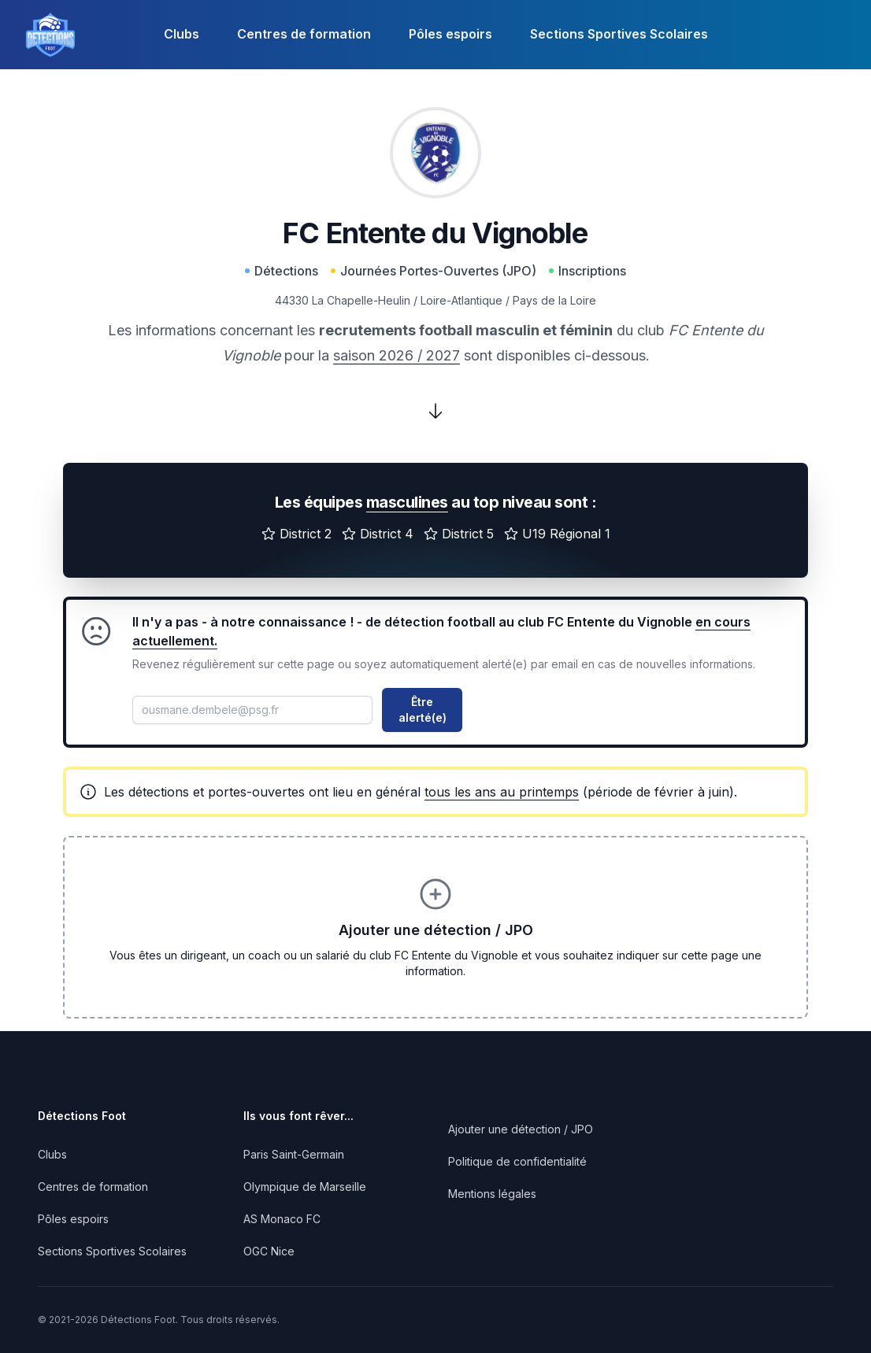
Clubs (181, 34)
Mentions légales (492, 1193)
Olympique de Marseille (304, 1186)
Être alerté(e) (422, 709)
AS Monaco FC (282, 1218)
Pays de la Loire (554, 300)
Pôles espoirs (450, 34)
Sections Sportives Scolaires (619, 34)
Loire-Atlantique (461, 300)
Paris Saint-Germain (293, 1154)
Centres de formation (304, 34)
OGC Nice (269, 1251)
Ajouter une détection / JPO (520, 1129)
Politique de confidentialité (517, 1161)
